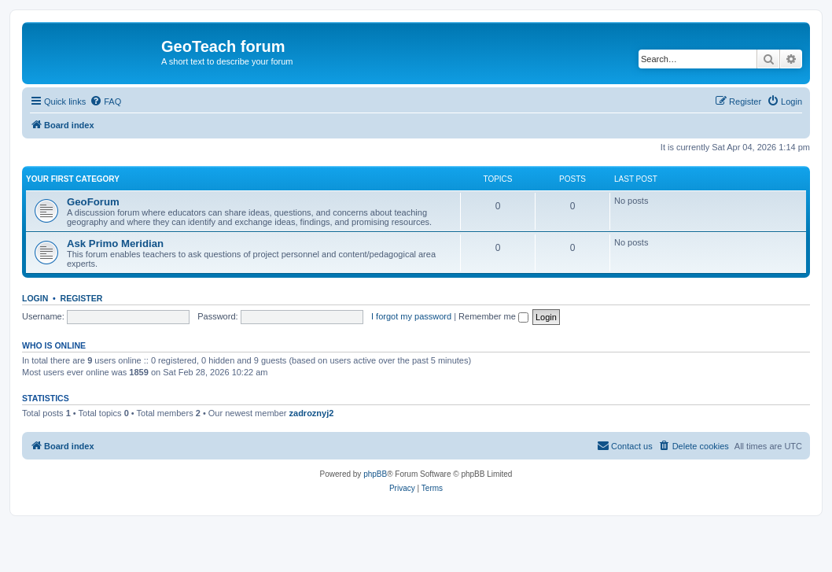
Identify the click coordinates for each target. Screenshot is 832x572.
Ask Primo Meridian (115, 243)
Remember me (493, 316)
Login (35, 298)
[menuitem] (105, 101)
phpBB (375, 474)
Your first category (73, 179)
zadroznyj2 (311, 413)
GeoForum (93, 202)
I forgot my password (411, 316)
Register (82, 298)
